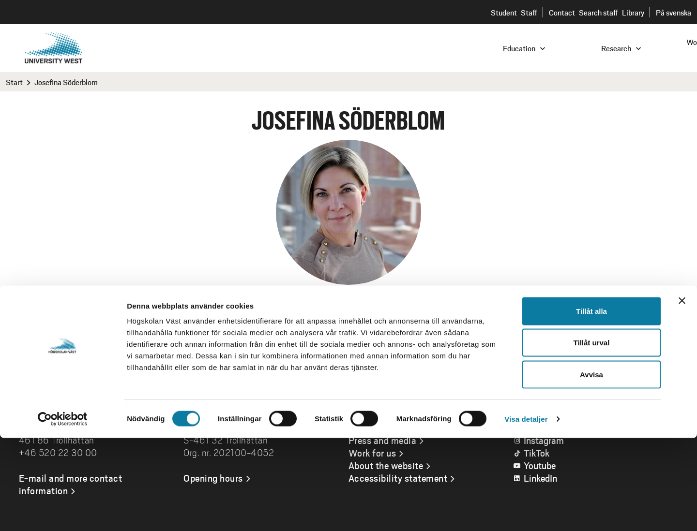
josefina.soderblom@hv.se (311, 322)
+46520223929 (415, 322)
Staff (529, 12)
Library (633, 12)
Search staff (598, 12)
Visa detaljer (525, 512)
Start (14, 82)
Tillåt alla (591, 404)
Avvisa (591, 467)
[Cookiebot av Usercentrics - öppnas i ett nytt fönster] (62, 512)
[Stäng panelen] (682, 393)
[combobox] (632, 48)
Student (504, 12)
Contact (562, 12)
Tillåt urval (592, 436)
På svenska (673, 12)
